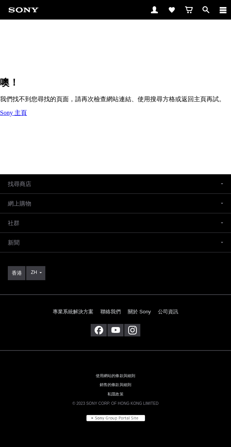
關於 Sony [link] (139, 312)
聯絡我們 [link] (110, 312)
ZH (34, 272)
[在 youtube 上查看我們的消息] (115, 330)
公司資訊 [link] (168, 312)
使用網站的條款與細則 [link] (116, 376)
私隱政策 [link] (115, 394)
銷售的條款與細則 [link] (115, 385)
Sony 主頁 (13, 112)
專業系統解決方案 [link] (73, 312)
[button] (115, 183)
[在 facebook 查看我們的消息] (99, 330)
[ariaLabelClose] (223, 10)
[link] (23, 9)
